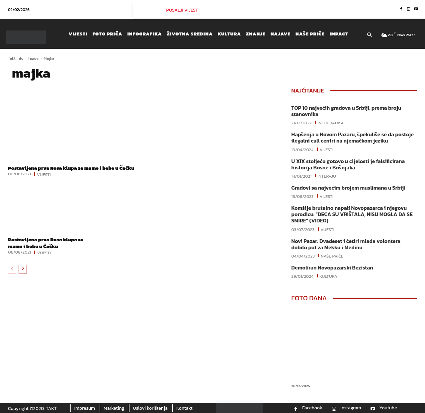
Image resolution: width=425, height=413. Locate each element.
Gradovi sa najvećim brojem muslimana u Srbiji (348, 188)
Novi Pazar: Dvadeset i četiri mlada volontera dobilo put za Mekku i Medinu (345, 244)
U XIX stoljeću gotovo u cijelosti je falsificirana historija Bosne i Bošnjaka (348, 164)
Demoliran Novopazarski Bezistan (332, 267)
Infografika (330, 122)
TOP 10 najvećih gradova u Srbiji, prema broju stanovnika (346, 111)
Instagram (351, 408)
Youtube (388, 408)
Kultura (328, 275)
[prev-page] (12, 275)
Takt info (16, 58)
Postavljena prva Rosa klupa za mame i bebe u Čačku (66, 171)
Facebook (312, 408)
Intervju (326, 175)
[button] (369, 35)
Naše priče (332, 255)
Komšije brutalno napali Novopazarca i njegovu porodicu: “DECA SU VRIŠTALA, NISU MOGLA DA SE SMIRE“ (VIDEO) (351, 214)
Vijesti (44, 180)
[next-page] (23, 275)
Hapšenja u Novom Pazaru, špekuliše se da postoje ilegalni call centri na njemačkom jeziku (352, 137)
